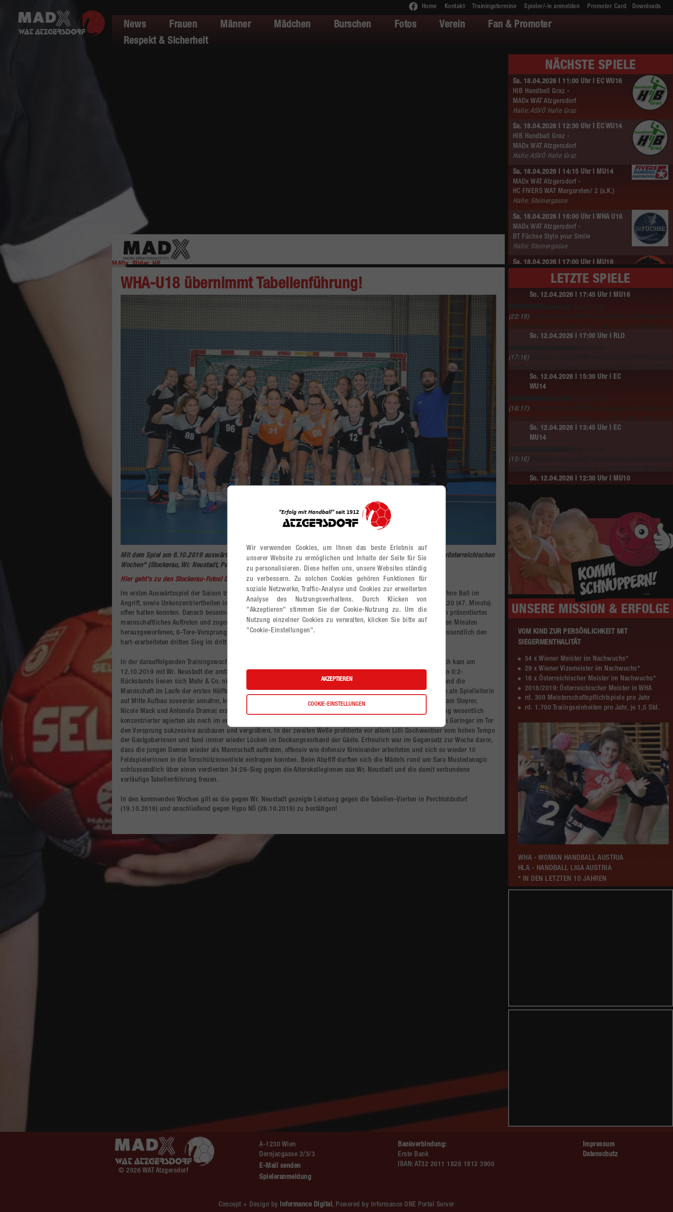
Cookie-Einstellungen (336, 704)
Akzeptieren (336, 680)
